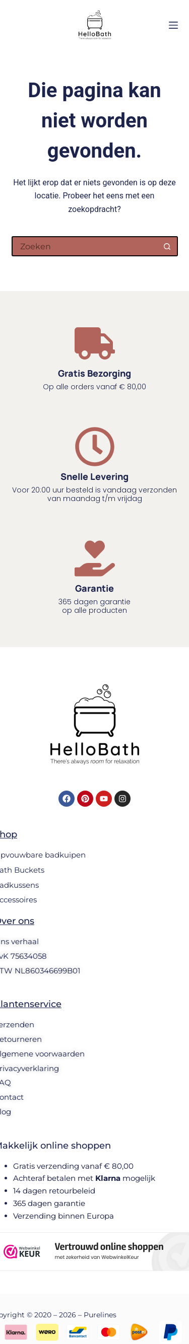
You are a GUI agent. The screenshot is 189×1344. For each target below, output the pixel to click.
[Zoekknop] (168, 246)
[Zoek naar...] (85, 246)
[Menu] (173, 25)
